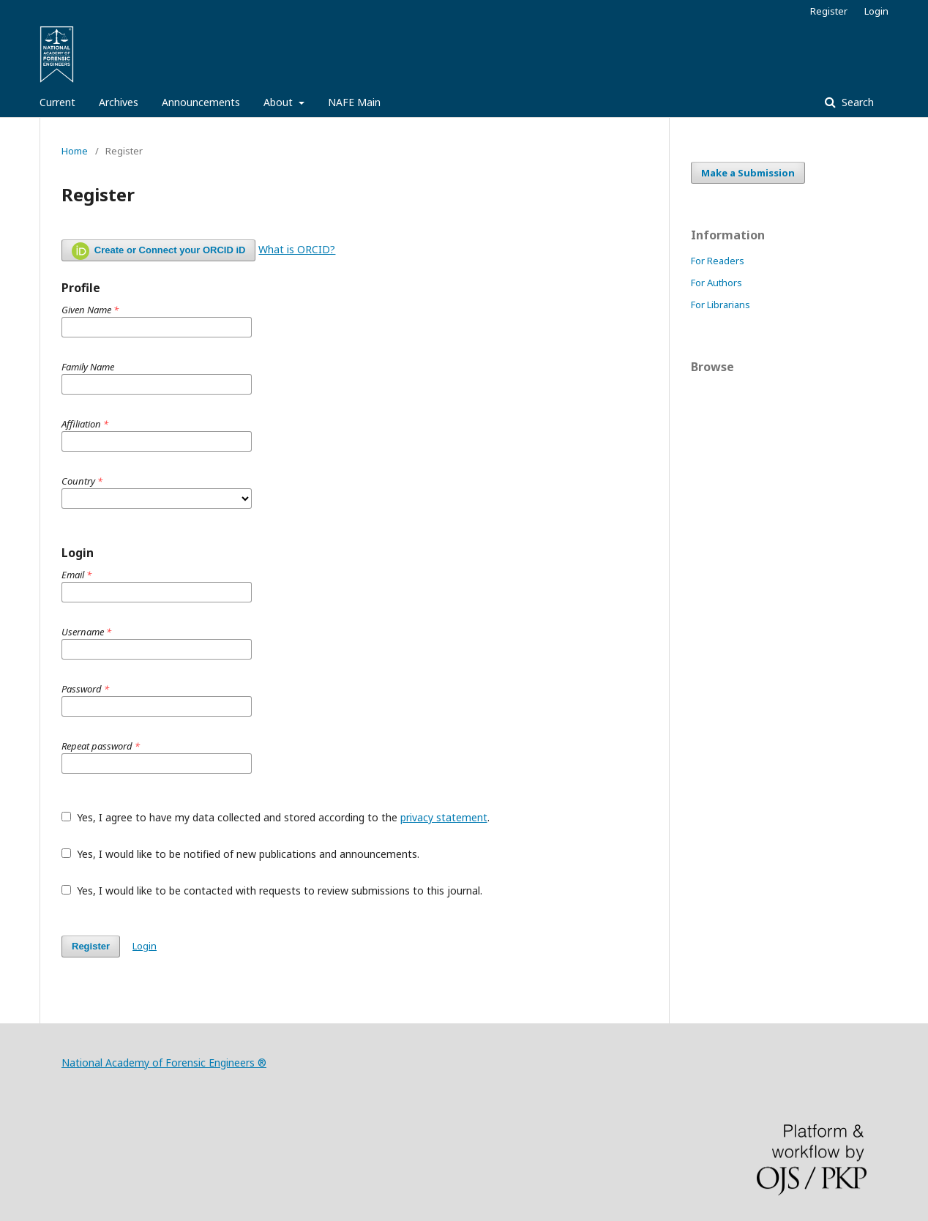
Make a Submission (748, 172)
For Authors (716, 282)
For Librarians (720, 304)
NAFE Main (354, 102)
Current (57, 102)
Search (856, 102)
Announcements (201, 102)
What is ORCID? (296, 249)
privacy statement (443, 817)
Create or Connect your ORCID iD (158, 251)
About (279, 102)
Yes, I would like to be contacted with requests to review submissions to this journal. (271, 890)
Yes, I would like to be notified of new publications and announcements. (240, 854)
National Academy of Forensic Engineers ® (163, 1062)
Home (74, 150)
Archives (118, 102)
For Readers (717, 260)
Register (828, 11)
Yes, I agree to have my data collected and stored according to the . (275, 817)
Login (876, 11)
